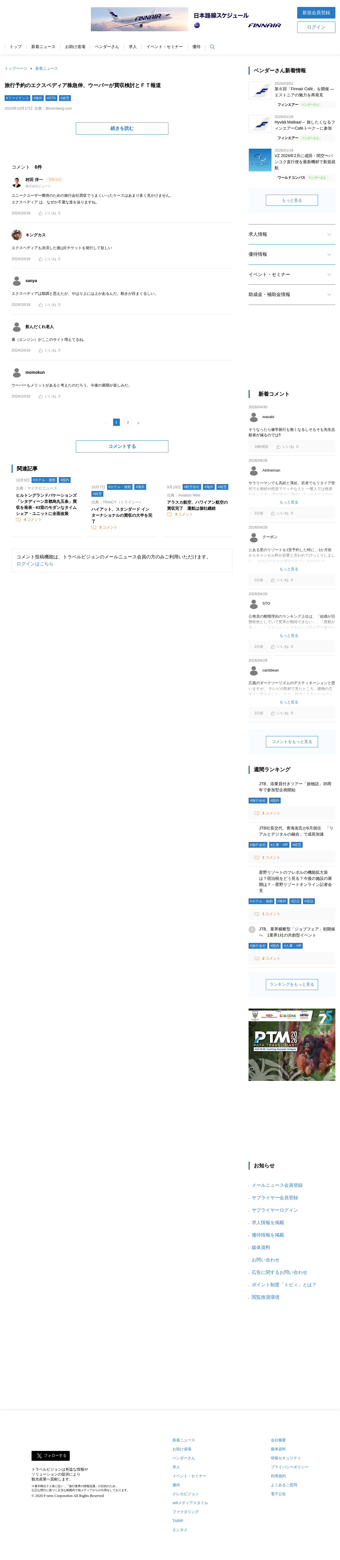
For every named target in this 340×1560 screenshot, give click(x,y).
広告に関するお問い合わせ (279, 1272)
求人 (133, 47)
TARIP (177, 1521)
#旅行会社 (258, 801)
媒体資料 (261, 1247)
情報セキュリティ (286, 1458)
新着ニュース (43, 47)
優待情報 (258, 254)
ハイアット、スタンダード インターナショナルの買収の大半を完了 (121, 515)
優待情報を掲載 (268, 1234)
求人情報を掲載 (268, 1222)
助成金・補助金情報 (269, 294)
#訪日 (295, 901)
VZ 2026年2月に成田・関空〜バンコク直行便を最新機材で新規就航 (305, 161)
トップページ (16, 68)
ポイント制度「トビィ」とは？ (284, 1284)
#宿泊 (308, 901)
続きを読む (122, 128)
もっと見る (292, 200)
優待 (196, 47)
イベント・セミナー (164, 47)
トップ (16, 47)
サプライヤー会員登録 (275, 1197)
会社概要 (278, 1440)
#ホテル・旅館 (44, 480)
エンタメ (180, 1530)
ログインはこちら (35, 563)
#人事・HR (279, 845)
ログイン (316, 27)
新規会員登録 (316, 12)
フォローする (55, 1456)
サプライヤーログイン (275, 1210)
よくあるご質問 (284, 1485)
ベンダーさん (107, 47)
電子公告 (278, 1494)
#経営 (64, 98)
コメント (32, 519)
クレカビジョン (185, 1494)
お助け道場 (75, 47)
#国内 (64, 480)
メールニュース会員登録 (277, 1185)
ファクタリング (185, 1512)
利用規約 (278, 1476)
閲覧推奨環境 (266, 1297)
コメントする (122, 446)
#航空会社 (192, 487)
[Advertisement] (292, 353)
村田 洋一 (34, 179)
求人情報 (258, 234)
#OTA (51, 98)
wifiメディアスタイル (190, 1503)
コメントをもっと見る (292, 741)
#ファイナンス (17, 98)
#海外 (38, 98)
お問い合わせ (266, 1259)
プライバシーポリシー (289, 1467)
